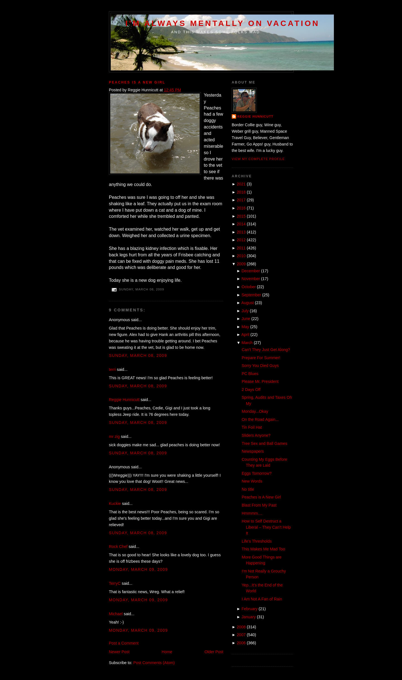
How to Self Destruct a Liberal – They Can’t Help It (266, 527)
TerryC (115, 583)
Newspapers (253, 451)
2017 (241, 200)
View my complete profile (258, 159)
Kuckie (115, 503)
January (248, 617)
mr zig (114, 436)
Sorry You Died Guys (260, 365)
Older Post (213, 652)
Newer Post (119, 652)
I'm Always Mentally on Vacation (222, 23)
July (244, 311)
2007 (241, 635)
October (248, 287)
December (250, 271)
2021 (241, 184)
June (245, 318)
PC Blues (250, 373)
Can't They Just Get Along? (266, 349)
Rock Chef (118, 546)
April (245, 334)
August (247, 302)
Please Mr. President (260, 381)
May (245, 327)
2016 (241, 208)
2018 (241, 192)
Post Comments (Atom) (154, 662)
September (251, 295)
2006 (241, 643)
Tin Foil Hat (252, 427)
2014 (241, 224)
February (249, 609)
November (250, 278)
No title (248, 489)
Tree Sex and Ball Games (264, 443)
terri (112, 369)
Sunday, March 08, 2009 (138, 355)
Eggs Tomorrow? (257, 473)
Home (167, 652)
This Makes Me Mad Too (263, 549)
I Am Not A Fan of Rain (262, 599)
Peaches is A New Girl (137, 82)
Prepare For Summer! (261, 357)
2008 (241, 627)
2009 (241, 264)
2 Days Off (251, 389)
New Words (252, 481)
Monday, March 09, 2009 (138, 569)
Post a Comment (123, 643)
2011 (241, 248)
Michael (116, 614)
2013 (241, 232)
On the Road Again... (260, 419)
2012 (241, 240)
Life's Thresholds (257, 541)
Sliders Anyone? (256, 435)
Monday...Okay (255, 411)
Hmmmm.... (252, 513)
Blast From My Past (259, 505)
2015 (241, 216)
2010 (241, 256)
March (247, 342)
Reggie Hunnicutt (124, 399)
